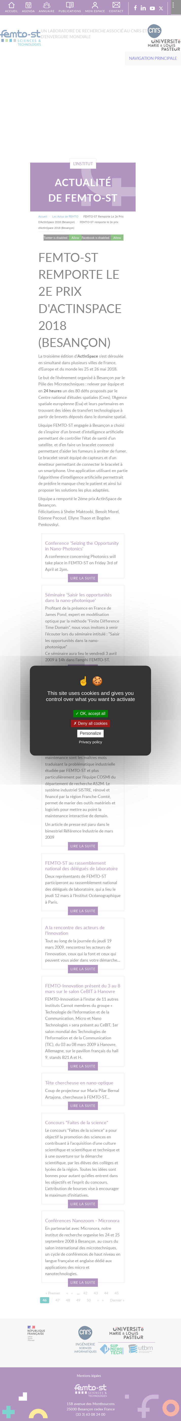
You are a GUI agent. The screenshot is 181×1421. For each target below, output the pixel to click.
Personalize (90, 733)
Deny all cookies (90, 724)
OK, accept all (90, 713)
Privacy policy (90, 742)
